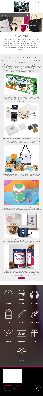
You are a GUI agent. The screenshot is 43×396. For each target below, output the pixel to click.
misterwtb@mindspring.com (11, 392)
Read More (21, 278)
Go (27, 15)
